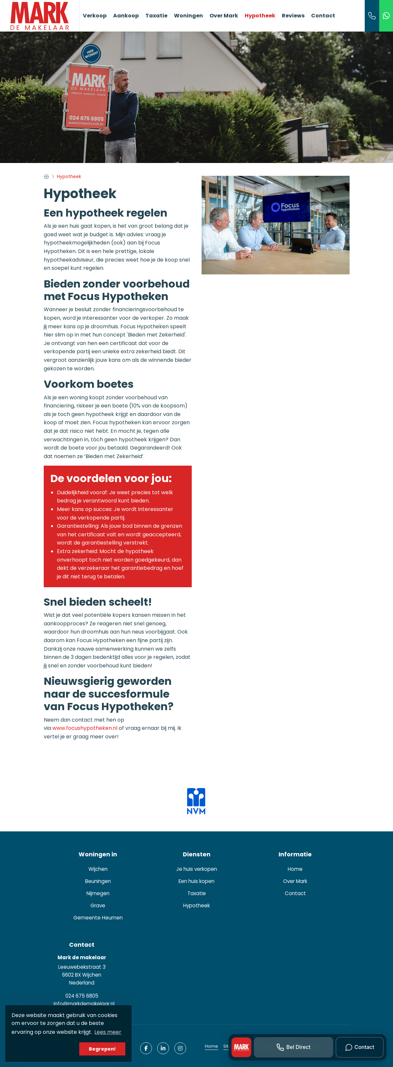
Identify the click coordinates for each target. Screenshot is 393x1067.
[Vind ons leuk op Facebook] (146, 1048)
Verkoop (95, 15)
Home (211, 1046)
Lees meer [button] (107, 1032)
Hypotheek (260, 15)
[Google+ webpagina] (180, 1048)
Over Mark (223, 15)
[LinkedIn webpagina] (163, 1048)
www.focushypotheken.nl (84, 728)
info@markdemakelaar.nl (84, 1003)
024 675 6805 (81, 995)
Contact (323, 15)
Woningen (188, 15)
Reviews (293, 15)
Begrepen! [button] (102, 1049)
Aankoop (126, 15)
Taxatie (156, 15)
